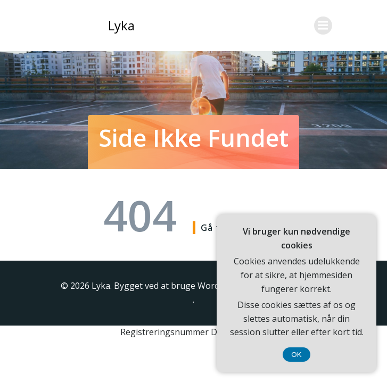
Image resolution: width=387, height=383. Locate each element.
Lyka (121, 25)
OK (296, 355)
